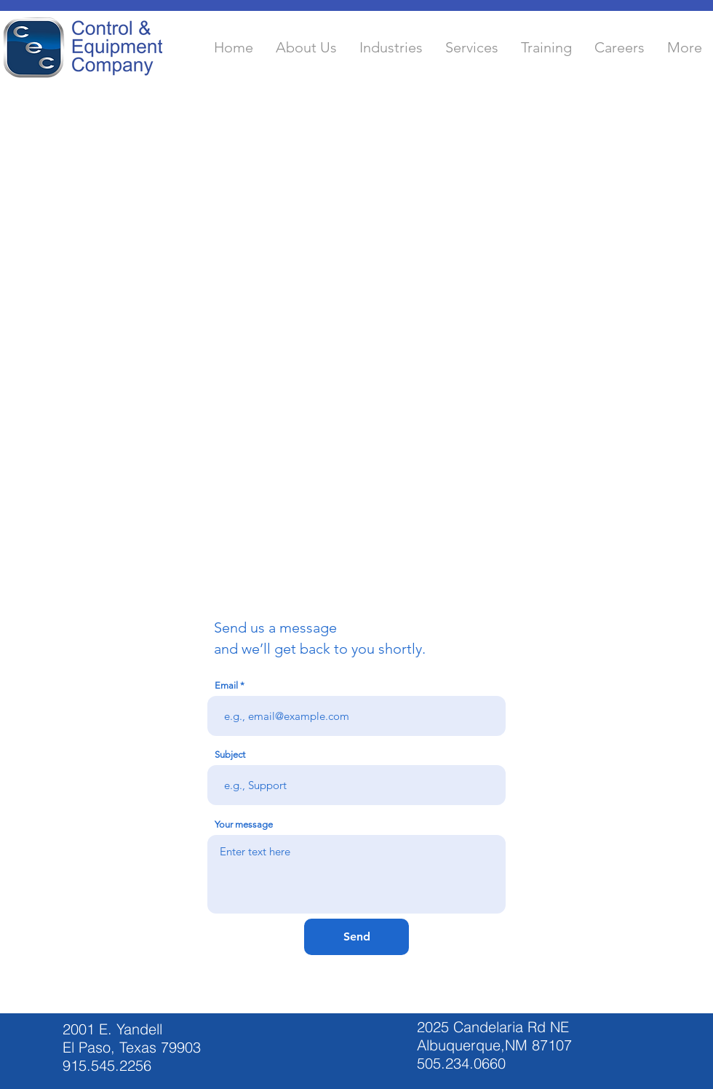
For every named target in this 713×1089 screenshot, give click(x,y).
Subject (230, 754)
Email (226, 685)
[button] (306, 47)
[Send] (356, 937)
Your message (244, 824)
